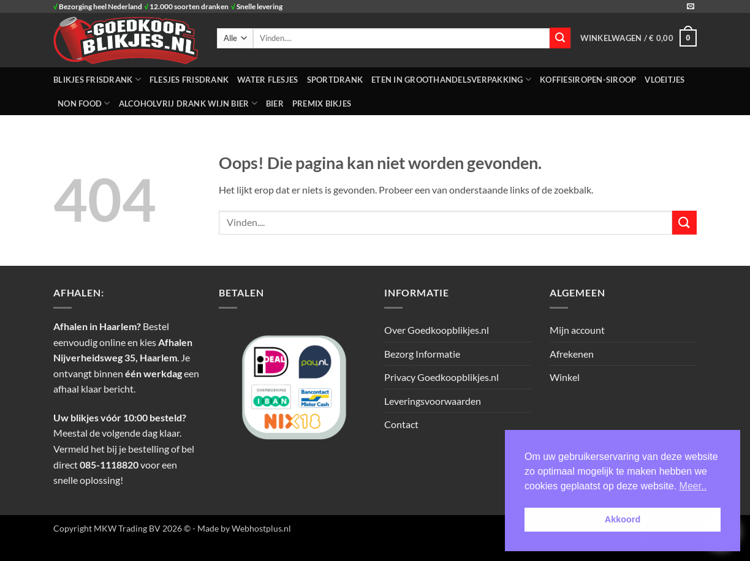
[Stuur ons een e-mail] (690, 6)
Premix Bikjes (321, 103)
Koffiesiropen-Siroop (588, 80)
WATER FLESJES (267, 80)
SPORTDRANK (335, 80)
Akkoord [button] (622, 519)
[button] (638, 38)
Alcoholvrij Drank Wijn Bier (188, 103)
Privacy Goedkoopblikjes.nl (441, 377)
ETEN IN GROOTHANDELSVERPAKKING (451, 79)
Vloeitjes (664, 80)
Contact (401, 424)
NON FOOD (84, 103)
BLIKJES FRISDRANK (97, 79)
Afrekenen (572, 354)
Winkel (565, 377)
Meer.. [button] (693, 486)
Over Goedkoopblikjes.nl (436, 330)
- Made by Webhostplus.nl (241, 528)
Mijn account (577, 330)
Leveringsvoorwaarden (432, 401)
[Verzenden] (560, 38)
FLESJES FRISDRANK (189, 80)
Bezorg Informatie (422, 354)
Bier (275, 103)
